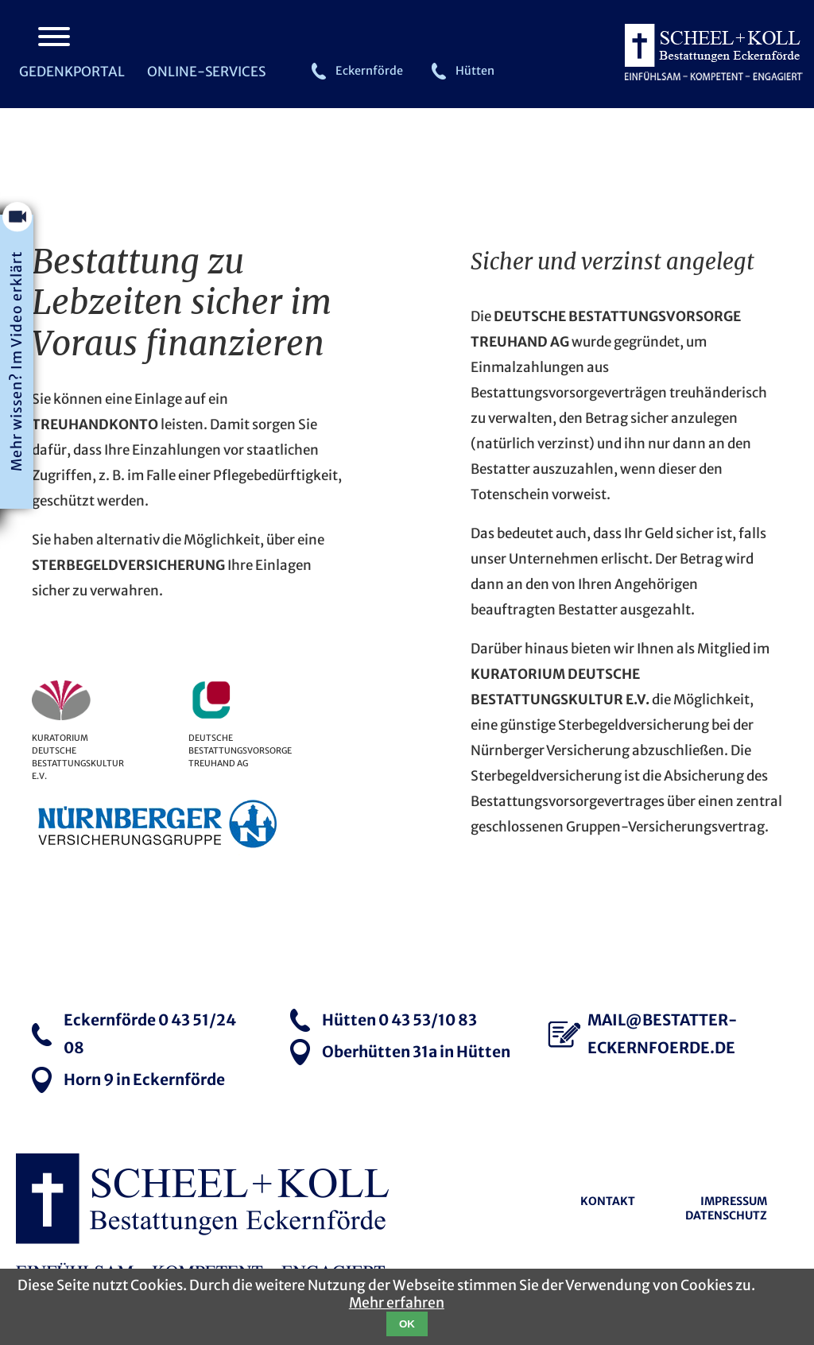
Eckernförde (369, 71)
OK (407, 1324)
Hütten (474, 71)
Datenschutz (726, 1215)
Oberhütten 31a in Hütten (416, 1051)
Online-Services (206, 71)
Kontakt (607, 1201)
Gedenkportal (72, 71)
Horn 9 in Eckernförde (144, 1079)
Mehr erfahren (396, 1303)
